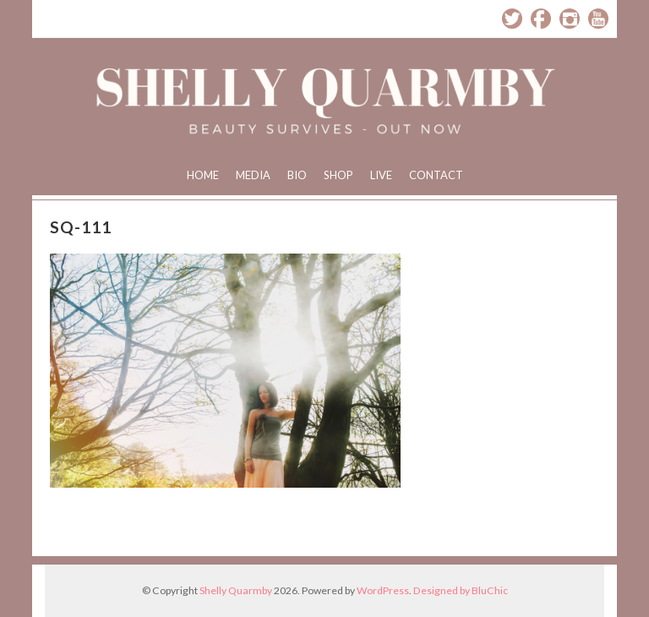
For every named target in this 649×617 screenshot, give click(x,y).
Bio (297, 175)
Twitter (512, 18)
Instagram (569, 18)
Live (381, 175)
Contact (436, 175)
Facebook (541, 18)
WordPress (383, 590)
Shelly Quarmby (235, 590)
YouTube (598, 18)
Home (203, 175)
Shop (338, 175)
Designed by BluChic (460, 590)
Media (253, 175)
